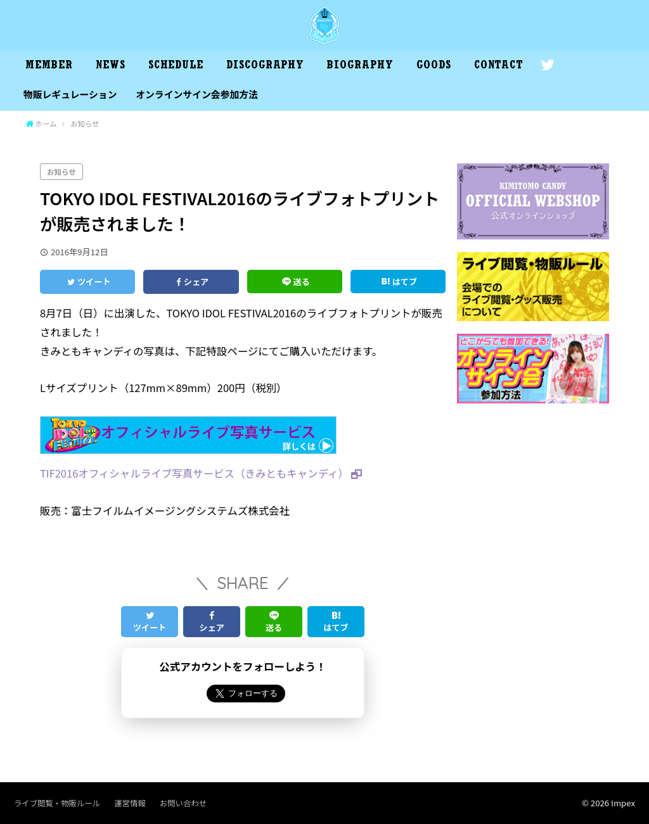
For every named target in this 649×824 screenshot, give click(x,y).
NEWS (110, 66)
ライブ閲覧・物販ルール (57, 803)
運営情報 (129, 803)
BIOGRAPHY (360, 66)
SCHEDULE (175, 66)
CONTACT (499, 66)
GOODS (433, 66)
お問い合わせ (183, 803)
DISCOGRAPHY (265, 66)
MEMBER (48, 66)
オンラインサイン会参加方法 (197, 94)
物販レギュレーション (70, 94)
